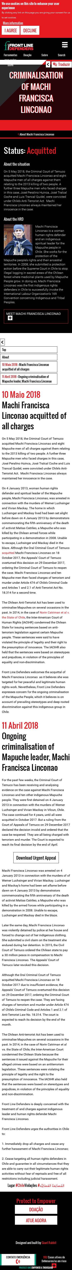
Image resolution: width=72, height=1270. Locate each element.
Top (4, 349)
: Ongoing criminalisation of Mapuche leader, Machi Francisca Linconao (27, 378)
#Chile (20, 1185)
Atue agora (36, 1220)
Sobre (44, 55)
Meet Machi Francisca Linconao (33, 314)
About (5, 357)
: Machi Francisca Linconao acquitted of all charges (25, 366)
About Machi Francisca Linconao (37, 134)
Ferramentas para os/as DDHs (10, 60)
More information (13, 23)
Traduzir (64, 64)
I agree (11, 30)
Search (61, 55)
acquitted (8, 553)
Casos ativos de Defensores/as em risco (54, 1259)
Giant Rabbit (49, 1242)
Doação (27, 55)
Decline (29, 30)
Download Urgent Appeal (36, 858)
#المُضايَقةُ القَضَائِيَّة (51, 1185)
